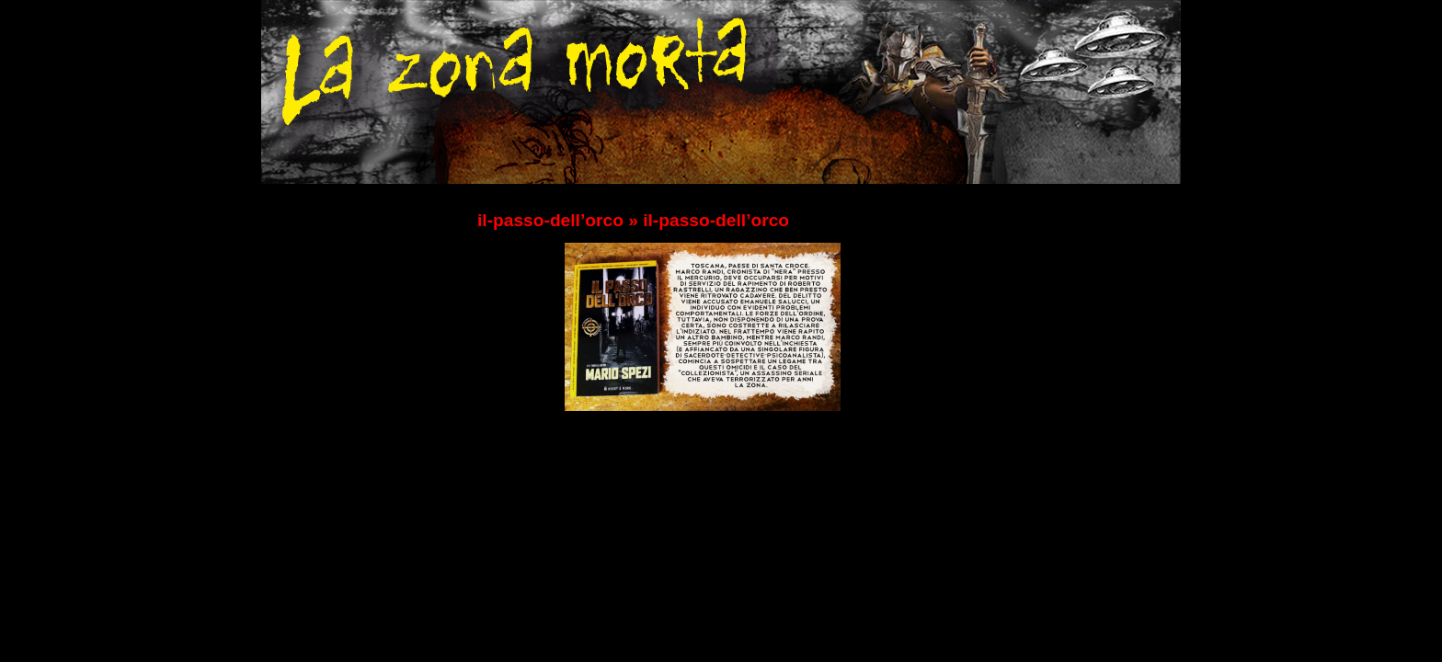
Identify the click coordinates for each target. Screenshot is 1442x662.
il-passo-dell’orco (550, 220)
